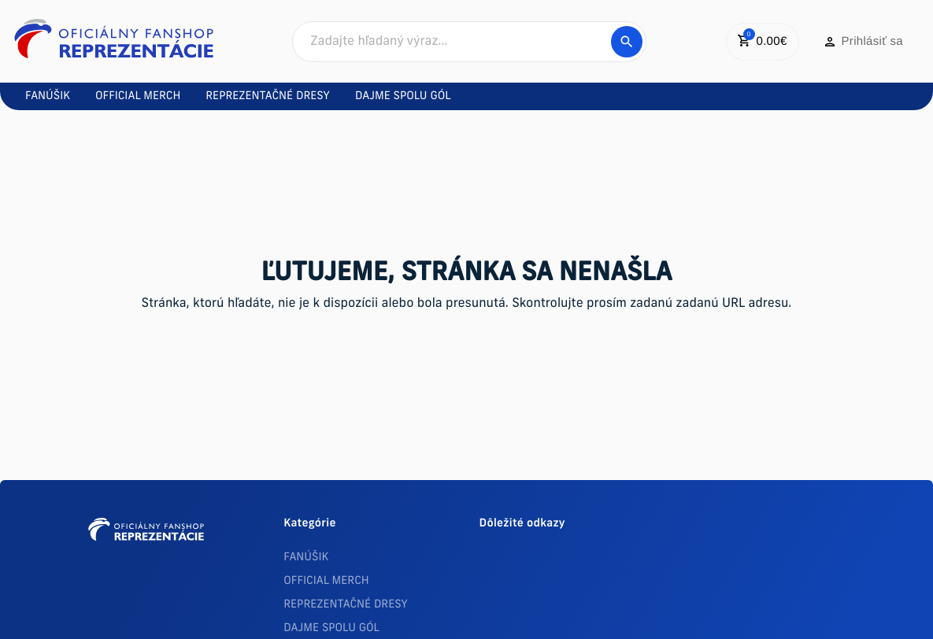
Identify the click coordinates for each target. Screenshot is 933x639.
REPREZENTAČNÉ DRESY (345, 605)
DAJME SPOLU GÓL (331, 628)
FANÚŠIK (305, 557)
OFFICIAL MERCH (325, 581)
